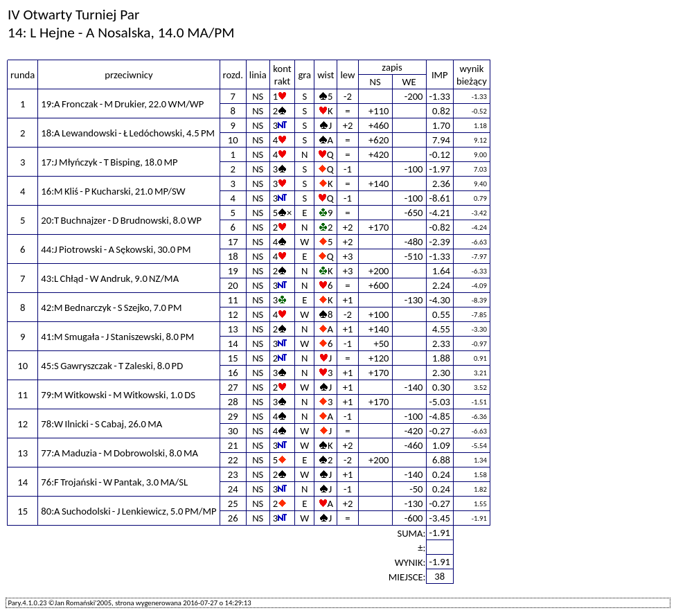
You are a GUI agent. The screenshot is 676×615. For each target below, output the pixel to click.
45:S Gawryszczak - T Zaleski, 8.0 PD (112, 365)
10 (233, 140)
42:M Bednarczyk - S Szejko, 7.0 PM (111, 307)
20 (233, 285)
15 (233, 358)
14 (233, 343)
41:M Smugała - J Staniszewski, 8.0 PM (117, 336)
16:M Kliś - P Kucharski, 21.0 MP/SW (113, 191)
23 (233, 474)
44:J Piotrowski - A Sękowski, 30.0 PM (115, 249)
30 (233, 431)
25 (233, 503)
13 (233, 329)
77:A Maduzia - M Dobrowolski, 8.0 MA (119, 453)
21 (233, 445)
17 (233, 241)
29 (233, 416)
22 (233, 460)
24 (233, 489)
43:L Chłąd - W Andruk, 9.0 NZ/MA (110, 278)
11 (233, 300)
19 (233, 271)
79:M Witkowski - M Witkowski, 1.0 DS (118, 395)
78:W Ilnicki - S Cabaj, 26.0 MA (101, 424)
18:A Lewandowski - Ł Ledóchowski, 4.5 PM (128, 133)
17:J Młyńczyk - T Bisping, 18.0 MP (109, 162)
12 (233, 314)
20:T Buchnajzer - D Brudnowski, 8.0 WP (121, 220)
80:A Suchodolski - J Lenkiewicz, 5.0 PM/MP (128, 511)
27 (233, 387)
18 (233, 256)
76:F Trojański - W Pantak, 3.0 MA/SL (114, 482)
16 (233, 372)
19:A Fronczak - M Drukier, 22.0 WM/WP (122, 104)
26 (233, 518)
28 (233, 401)
